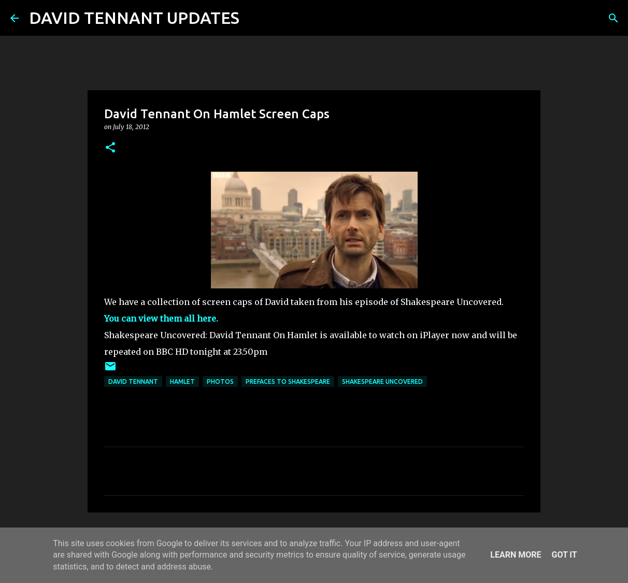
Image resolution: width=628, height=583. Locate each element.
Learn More (515, 555)
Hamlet (182, 381)
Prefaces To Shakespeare (288, 381)
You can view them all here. (161, 318)
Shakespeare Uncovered (382, 381)
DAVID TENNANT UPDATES (134, 17)
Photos (220, 381)
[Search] (254, 18)
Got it (564, 555)
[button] (110, 148)
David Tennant (133, 381)
